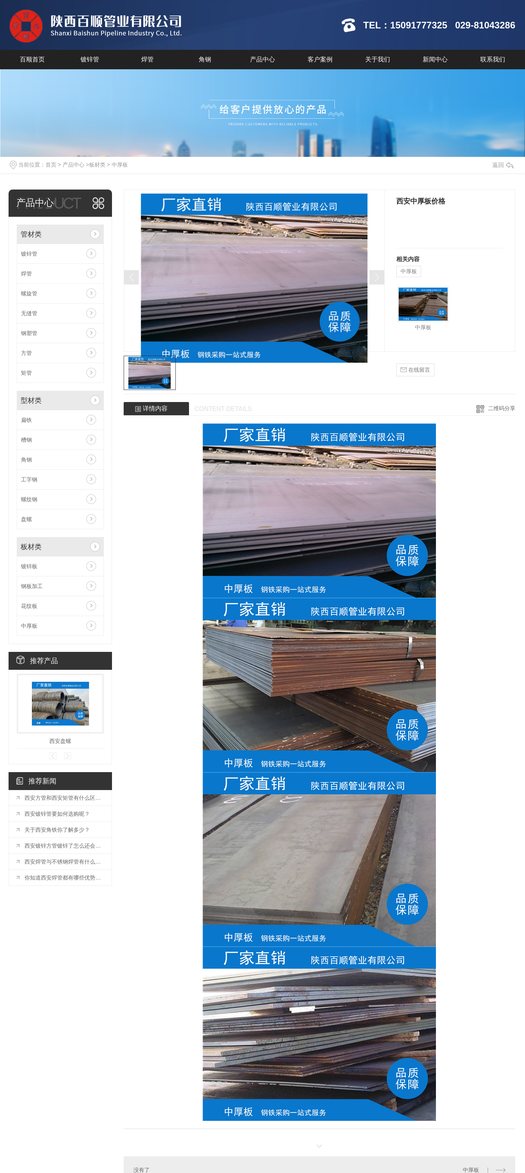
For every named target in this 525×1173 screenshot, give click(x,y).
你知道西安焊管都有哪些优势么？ (64, 877)
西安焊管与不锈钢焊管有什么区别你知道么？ (64, 862)
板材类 (97, 165)
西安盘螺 (60, 741)
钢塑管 (29, 333)
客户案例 (320, 59)
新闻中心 (435, 59)
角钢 (205, 59)
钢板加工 (32, 586)
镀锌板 (29, 566)
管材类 (31, 234)
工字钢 (29, 479)
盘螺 (26, 519)
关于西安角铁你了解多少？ (57, 830)
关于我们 (377, 59)
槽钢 (26, 440)
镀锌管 (89, 59)
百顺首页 (32, 59)
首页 (51, 165)
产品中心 (262, 59)
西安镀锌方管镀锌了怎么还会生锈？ (64, 846)
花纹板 (29, 606)
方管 (26, 353)
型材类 (31, 400)
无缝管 (29, 313)
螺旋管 (29, 293)
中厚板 (120, 165)
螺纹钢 (29, 499)
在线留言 (415, 370)
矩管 (26, 373)
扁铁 (26, 420)
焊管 (147, 59)
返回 (502, 165)
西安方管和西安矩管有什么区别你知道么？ (64, 798)
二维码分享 (501, 408)
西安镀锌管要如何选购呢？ (57, 814)
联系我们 (492, 59)
